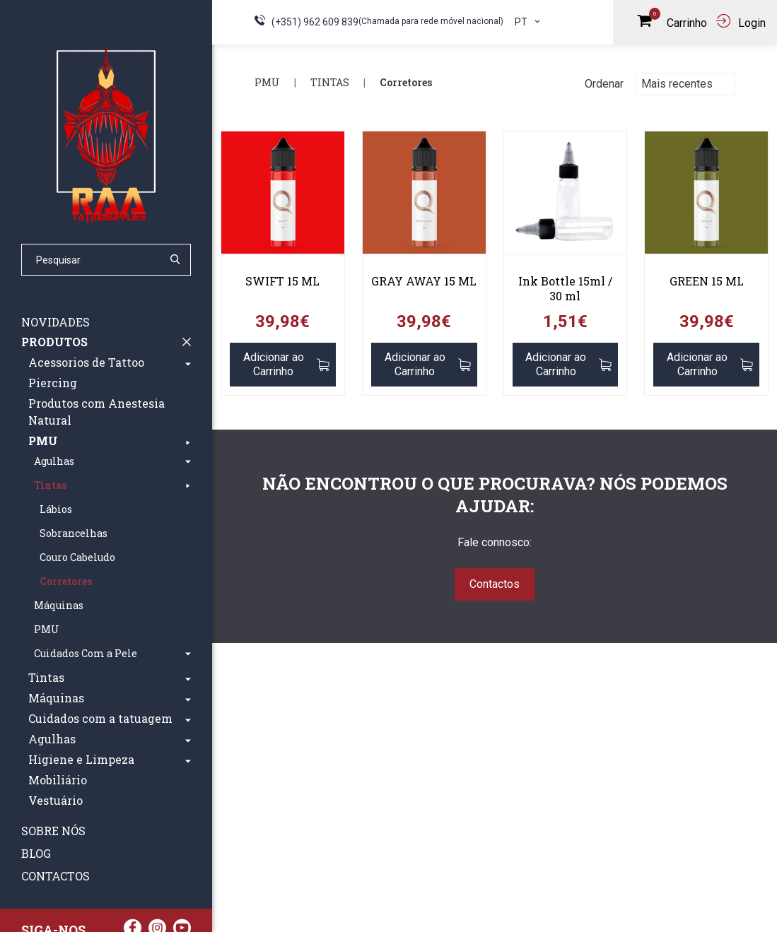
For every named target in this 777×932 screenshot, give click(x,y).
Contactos (55, 875)
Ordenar (604, 83)
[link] (282, 198)
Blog (36, 853)
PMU (267, 82)
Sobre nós (53, 830)
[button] (188, 362)
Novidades (55, 321)
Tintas (329, 82)
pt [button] (528, 22)
